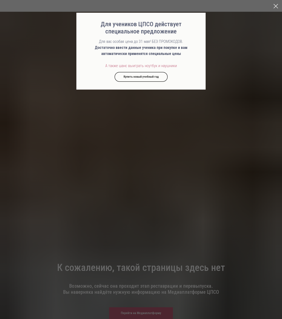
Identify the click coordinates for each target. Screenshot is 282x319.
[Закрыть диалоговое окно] (276, 6)
